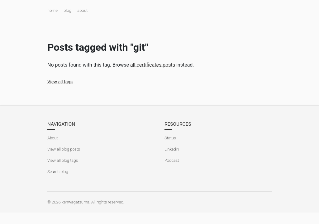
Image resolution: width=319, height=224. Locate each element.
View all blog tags (62, 160)
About (52, 138)
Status (170, 138)
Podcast (171, 160)
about (82, 10)
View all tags (60, 82)
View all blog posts (63, 149)
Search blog (57, 171)
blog (67, 10)
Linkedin (171, 149)
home (52, 10)
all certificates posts (152, 65)
